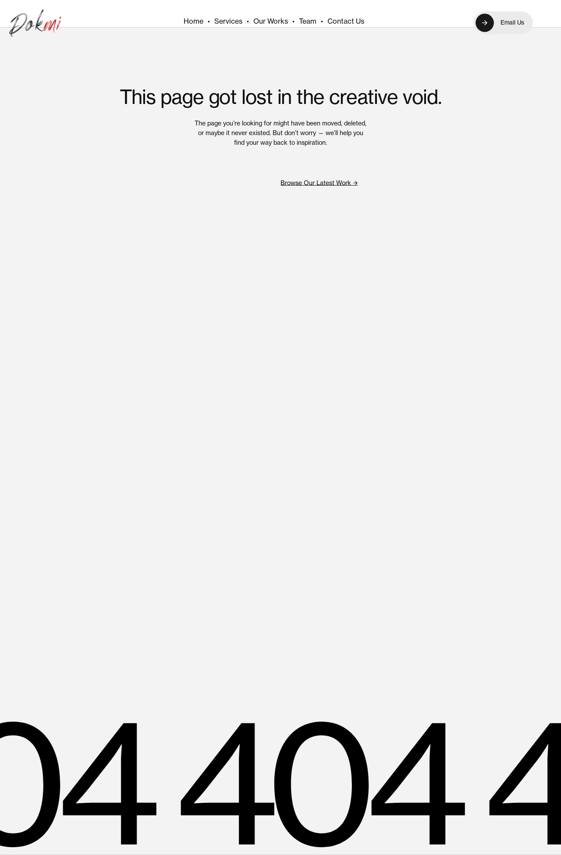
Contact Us (345, 21)
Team (307, 21)
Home (193, 21)
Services (228, 21)
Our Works (270, 21)
